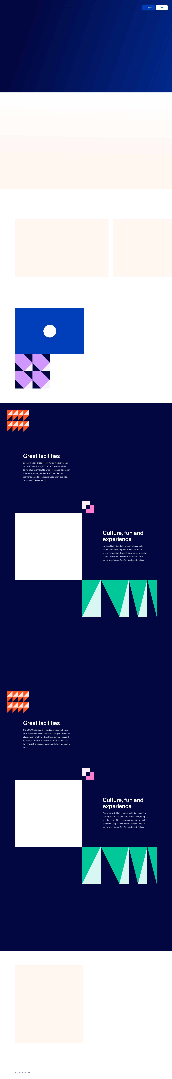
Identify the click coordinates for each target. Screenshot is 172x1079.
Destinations (67, 7)
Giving (94, 7)
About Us (107, 7)
